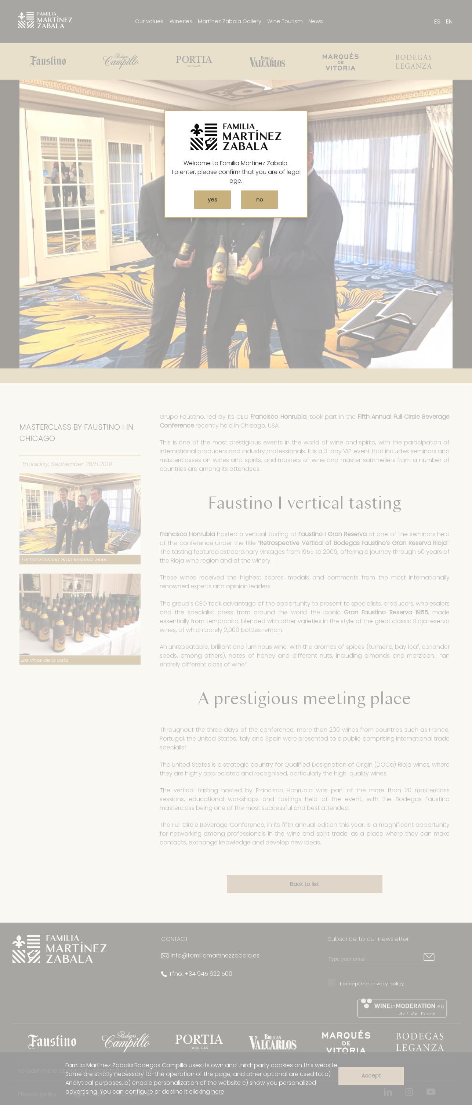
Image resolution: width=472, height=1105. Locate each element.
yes (212, 199)
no (259, 199)
